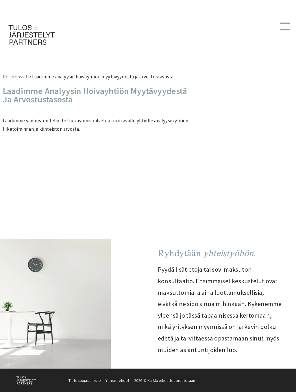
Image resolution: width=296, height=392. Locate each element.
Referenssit (15, 76)
